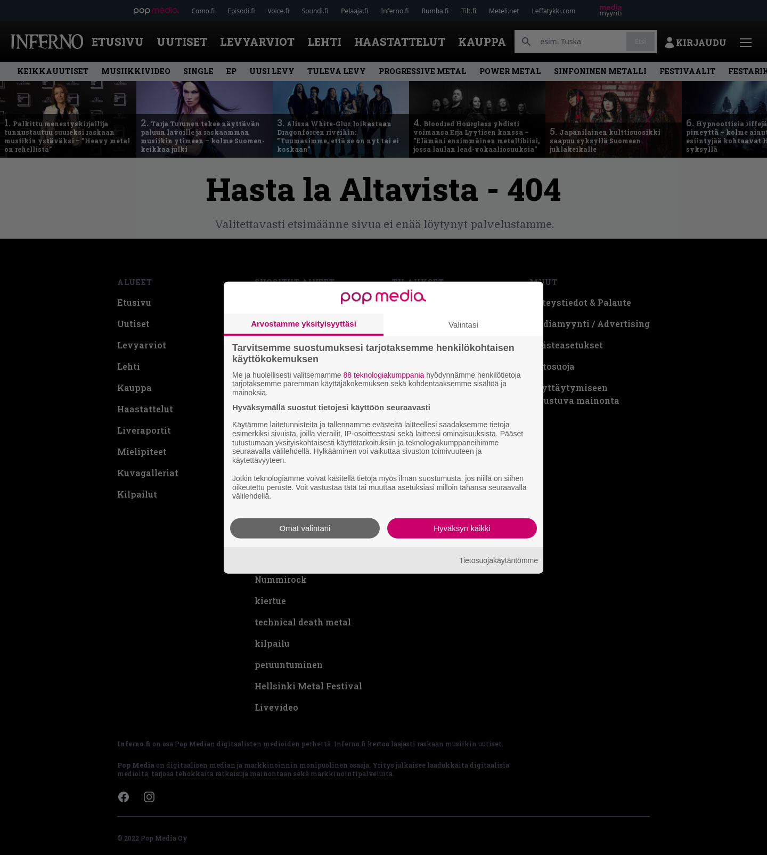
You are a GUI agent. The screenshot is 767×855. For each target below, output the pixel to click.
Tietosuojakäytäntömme (498, 560)
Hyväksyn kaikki (462, 528)
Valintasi (463, 324)
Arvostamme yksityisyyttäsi (303, 323)
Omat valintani (305, 528)
